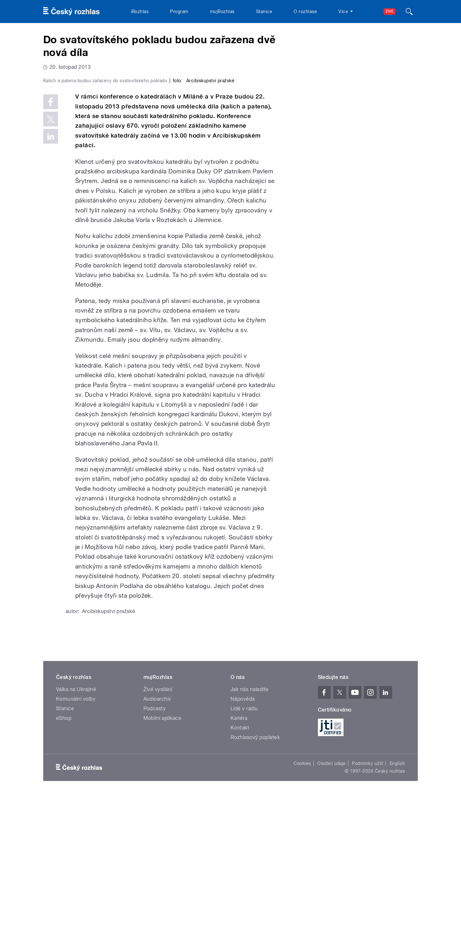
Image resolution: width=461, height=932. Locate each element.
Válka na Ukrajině (76, 825)
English (397, 899)
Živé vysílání (157, 825)
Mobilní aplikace (162, 854)
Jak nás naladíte (249, 825)
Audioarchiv (157, 835)
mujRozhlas (222, 11)
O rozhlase (305, 11)
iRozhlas (140, 11)
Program (179, 11)
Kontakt (239, 864)
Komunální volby (75, 835)
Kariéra (238, 854)
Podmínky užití (367, 899)
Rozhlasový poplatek (255, 873)
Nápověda (242, 835)
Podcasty (154, 844)
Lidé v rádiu (244, 844)
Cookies (302, 899)
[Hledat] (409, 11)
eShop (63, 854)
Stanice (264, 11)
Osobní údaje (331, 899)
